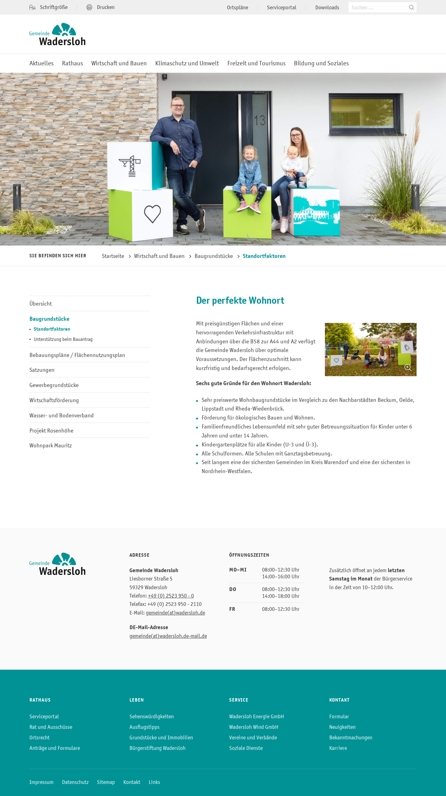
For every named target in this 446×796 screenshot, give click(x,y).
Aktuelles (41, 63)
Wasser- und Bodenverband (61, 415)
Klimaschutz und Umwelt (187, 63)
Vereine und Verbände (253, 737)
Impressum (41, 782)
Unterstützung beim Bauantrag (63, 339)
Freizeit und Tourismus (256, 63)
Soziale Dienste (246, 748)
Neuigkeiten (342, 727)
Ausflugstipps (144, 727)
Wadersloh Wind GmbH (253, 727)
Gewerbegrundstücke (54, 385)
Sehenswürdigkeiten (151, 716)
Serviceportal (281, 7)
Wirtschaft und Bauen (119, 63)
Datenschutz (75, 782)
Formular (339, 716)
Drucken (100, 7)
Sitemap (106, 782)
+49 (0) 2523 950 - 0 (171, 596)
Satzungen (42, 370)
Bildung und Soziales (321, 63)
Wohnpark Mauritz (50, 445)
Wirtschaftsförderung (54, 400)
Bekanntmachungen (350, 737)
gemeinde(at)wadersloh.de (175, 613)
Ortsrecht (39, 737)
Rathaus (72, 63)
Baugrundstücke (214, 256)
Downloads (327, 7)
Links (154, 782)
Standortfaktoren (264, 255)
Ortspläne (237, 7)
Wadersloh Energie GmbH (256, 716)
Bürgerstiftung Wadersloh (157, 748)
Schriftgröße (48, 7)
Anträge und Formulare (54, 748)
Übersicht (40, 303)
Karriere (338, 748)
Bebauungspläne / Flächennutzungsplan (77, 355)
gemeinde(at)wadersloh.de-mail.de (168, 636)
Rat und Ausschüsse (50, 727)
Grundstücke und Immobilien (161, 737)
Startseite (113, 256)
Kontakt (131, 782)
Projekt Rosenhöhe (51, 430)
